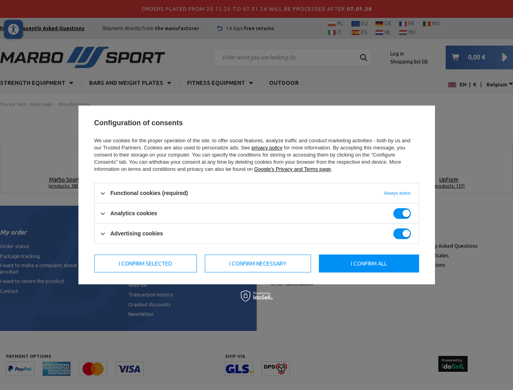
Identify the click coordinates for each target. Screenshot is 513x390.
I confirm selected (145, 263)
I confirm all (369, 263)
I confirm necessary (257, 263)
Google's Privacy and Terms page (292, 169)
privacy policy (267, 148)
